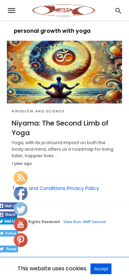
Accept (101, 268)
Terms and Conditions (38, 188)
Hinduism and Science (38, 111)
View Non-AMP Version (84, 221)
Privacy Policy (83, 188)
